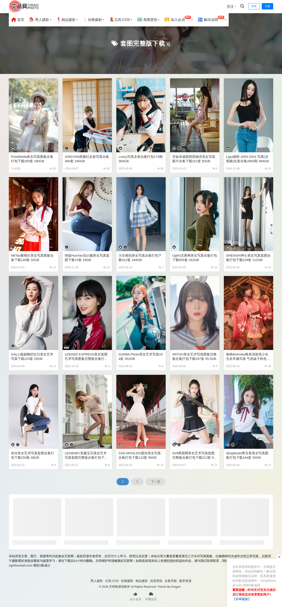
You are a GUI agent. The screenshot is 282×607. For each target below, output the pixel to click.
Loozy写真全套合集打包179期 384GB (141, 159)
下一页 (155, 481)
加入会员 (177, 19)
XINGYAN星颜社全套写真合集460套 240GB (87, 159)
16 (268, 168)
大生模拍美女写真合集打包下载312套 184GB (140, 258)
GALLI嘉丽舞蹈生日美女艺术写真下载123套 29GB (32, 356)
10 (268, 465)
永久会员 (135, 596)
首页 (17, 19)
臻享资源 (185, 581)
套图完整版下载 (142, 43)
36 (268, 366)
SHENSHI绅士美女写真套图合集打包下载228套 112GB (248, 258)
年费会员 (151, 596)
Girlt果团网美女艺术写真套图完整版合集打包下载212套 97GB (193, 455)
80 (53, 168)
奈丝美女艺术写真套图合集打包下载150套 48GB (32, 455)
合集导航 (171, 581)
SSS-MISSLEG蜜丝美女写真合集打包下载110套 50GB (140, 455)
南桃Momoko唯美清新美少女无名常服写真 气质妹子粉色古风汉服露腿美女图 (248, 356)
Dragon (176, 586)
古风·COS (119, 19)
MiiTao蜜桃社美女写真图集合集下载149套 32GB (32, 258)
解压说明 (211, 19)
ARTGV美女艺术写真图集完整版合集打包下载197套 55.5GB (194, 356)
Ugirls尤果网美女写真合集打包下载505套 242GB (194, 258)
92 (106, 168)
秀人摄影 (39, 19)
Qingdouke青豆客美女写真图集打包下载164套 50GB (247, 455)
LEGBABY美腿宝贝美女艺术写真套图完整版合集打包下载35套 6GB (87, 455)
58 (160, 168)
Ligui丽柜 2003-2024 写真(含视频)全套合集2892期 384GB (247, 159)
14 (53, 366)
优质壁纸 (156, 581)
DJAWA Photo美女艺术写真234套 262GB (141, 356)
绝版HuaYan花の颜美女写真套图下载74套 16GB (87, 258)
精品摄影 (66, 19)
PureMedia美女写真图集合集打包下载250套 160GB (32, 159)
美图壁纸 (147, 19)
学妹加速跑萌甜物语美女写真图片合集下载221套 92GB (193, 159)
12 (53, 267)
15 (214, 267)
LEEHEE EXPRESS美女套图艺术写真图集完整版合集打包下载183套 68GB (86, 356)
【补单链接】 (241, 599)
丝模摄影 (92, 19)
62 (268, 267)
